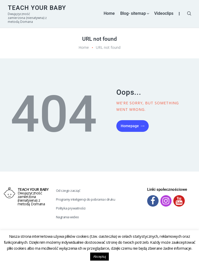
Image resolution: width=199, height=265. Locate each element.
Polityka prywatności (71, 208)
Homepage (130, 126)
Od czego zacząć (68, 190)
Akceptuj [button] (99, 256)
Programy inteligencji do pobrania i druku (85, 199)
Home (84, 47)
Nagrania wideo (67, 217)
